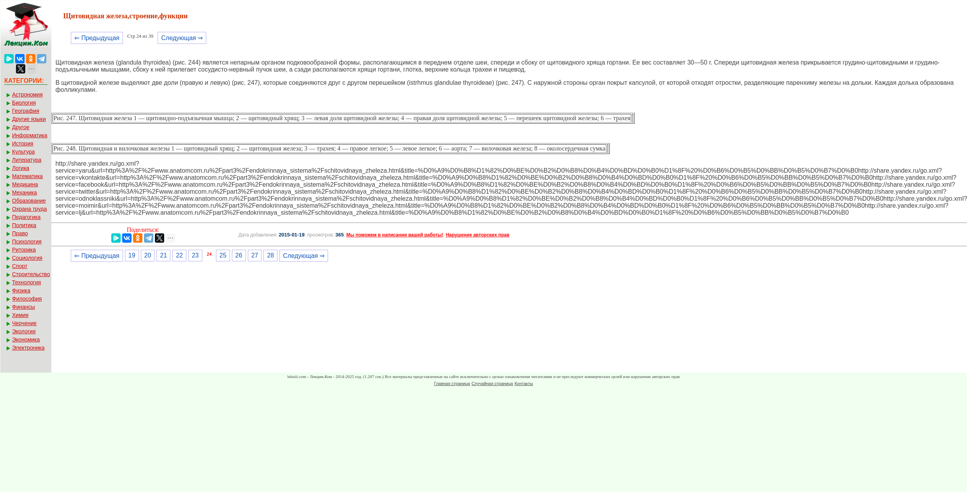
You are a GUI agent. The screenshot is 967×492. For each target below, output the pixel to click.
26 (238, 255)
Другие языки (29, 119)
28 (270, 255)
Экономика (26, 339)
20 (147, 255)
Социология (27, 258)
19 (131, 255)
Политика (24, 225)
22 (179, 255)
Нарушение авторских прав (477, 235)
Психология (27, 241)
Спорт (19, 266)
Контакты (523, 383)
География (25, 111)
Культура (23, 152)
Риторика (24, 250)
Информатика (29, 135)
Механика (24, 192)
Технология (26, 282)
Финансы (23, 307)
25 (222, 255)
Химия (20, 315)
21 (163, 255)
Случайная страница (492, 383)
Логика (20, 168)
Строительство (31, 274)
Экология (23, 331)
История (22, 143)
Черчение (24, 323)
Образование (29, 201)
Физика (21, 290)
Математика (27, 176)
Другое (20, 127)
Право (20, 233)
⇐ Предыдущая (96, 38)
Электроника (28, 348)
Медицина (25, 184)
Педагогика (26, 217)
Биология (24, 103)
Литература (26, 160)
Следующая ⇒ (182, 38)
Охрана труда (29, 209)
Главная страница (452, 383)
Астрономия (27, 94)
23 (195, 255)
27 (254, 255)
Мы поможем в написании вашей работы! (394, 235)
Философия (27, 299)
